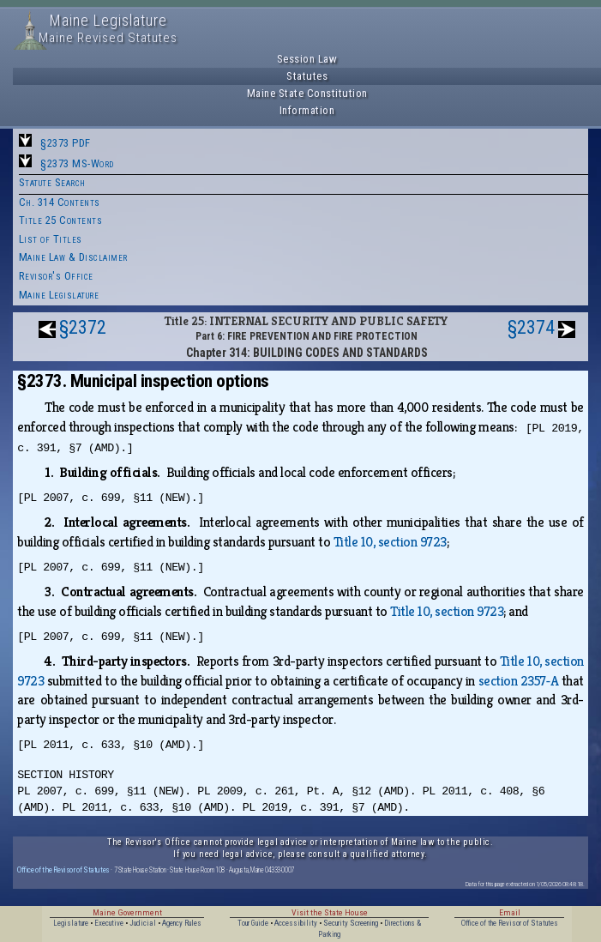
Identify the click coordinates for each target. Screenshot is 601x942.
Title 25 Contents (61, 220)
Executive (108, 923)
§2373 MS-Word (77, 163)
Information (307, 110)
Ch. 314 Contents (59, 202)
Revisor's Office (56, 275)
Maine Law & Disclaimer (73, 257)
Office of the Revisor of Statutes (63, 869)
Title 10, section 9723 (390, 542)
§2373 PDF (65, 142)
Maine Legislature (59, 294)
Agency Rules (181, 923)
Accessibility (295, 923)
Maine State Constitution (307, 93)
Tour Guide (252, 923)
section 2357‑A (518, 681)
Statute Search (52, 182)
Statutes (307, 75)
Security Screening (350, 923)
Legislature (70, 923)
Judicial (142, 923)
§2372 (82, 327)
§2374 (531, 327)
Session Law (307, 58)
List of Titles (50, 238)
